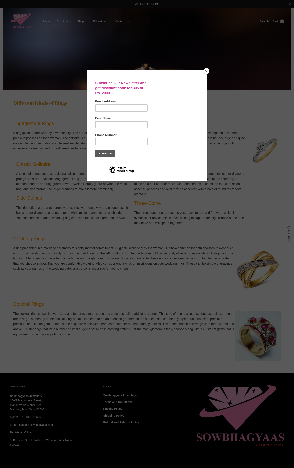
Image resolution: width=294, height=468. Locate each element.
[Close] (206, 71)
